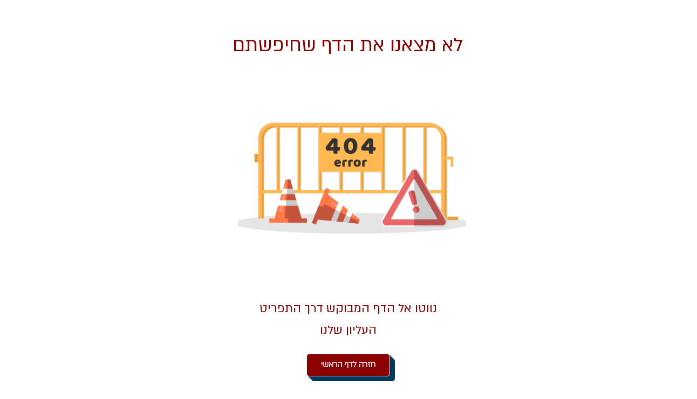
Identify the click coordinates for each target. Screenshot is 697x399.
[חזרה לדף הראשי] (348, 365)
